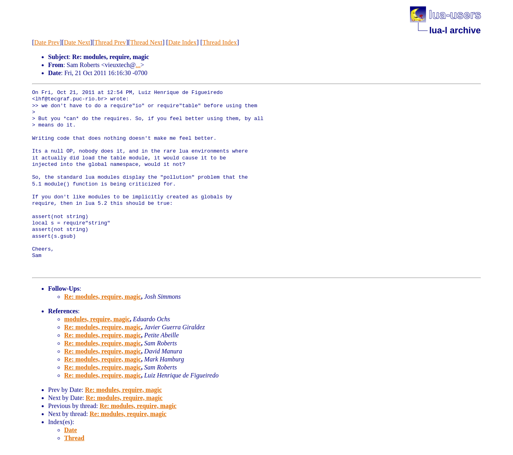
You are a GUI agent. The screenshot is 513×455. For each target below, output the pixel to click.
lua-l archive (455, 30)
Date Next (77, 42)
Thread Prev (110, 42)
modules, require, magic (97, 319)
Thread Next (146, 42)
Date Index (182, 42)
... (138, 64)
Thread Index (219, 42)
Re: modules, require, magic (102, 296)
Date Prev (47, 42)
